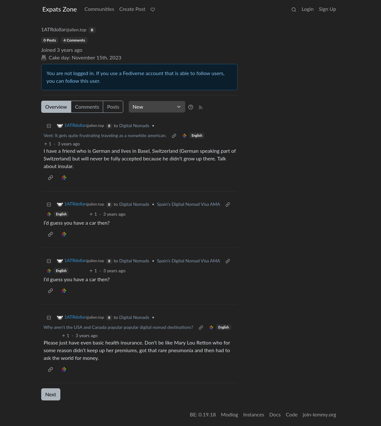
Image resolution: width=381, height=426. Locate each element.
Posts (113, 107)
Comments (87, 107)
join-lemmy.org (319, 414)
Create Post (132, 9)
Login (307, 9)
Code (292, 414)
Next (50, 394)
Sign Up (327, 9)
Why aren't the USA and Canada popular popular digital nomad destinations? (118, 327)
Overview (56, 107)
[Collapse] (49, 125)
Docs (275, 414)
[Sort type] (157, 107)
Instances (253, 414)
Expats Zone (59, 9)
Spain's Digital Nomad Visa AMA (188, 204)
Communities (99, 9)
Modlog (229, 414)
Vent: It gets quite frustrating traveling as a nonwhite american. (105, 135)
